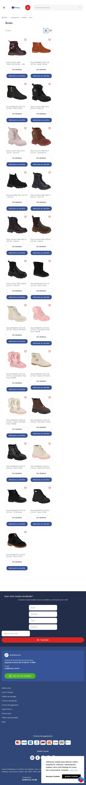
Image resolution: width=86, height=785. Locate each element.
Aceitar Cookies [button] (71, 776)
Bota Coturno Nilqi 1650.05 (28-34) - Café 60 (41, 240)
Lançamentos (15, 17)
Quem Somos (7, 709)
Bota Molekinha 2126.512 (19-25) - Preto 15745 (40, 511)
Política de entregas (9, 696)
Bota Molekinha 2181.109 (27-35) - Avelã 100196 (40, 63)
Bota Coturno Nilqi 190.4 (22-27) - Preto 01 (40, 108)
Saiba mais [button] (73, 770)
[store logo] (16, 7)
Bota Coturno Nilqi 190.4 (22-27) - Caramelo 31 (40, 152)
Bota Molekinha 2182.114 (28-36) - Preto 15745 (15, 467)
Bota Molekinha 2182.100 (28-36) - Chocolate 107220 (41, 421)
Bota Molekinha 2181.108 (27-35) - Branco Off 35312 (40, 375)
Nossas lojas (6, 713)
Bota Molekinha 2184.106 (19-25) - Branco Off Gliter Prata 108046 (16, 422)
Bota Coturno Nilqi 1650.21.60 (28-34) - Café (15, 63)
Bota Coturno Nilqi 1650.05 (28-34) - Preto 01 (16, 284)
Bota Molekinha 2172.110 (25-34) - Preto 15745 (40, 284)
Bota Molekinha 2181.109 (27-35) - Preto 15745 (15, 108)
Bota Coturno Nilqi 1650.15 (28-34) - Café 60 (16, 240)
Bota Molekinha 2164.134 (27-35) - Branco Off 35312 (16, 329)
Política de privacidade (10, 718)
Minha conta (6, 688)
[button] (25, 40)
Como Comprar (7, 692)
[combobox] (58, 7)
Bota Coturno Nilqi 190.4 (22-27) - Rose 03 (15, 152)
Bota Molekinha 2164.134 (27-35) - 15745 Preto (15, 511)
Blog (3, 722)
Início (5, 17)
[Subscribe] (43, 640)
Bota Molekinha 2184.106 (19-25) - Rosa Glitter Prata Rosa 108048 (16, 376)
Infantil (24, 17)
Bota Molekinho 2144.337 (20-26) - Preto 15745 (15, 556)
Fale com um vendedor (20, 676)
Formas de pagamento (10, 705)
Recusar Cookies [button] (53, 776)
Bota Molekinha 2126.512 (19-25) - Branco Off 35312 (40, 467)
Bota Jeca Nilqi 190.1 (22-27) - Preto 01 (16, 196)
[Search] (80, 7)
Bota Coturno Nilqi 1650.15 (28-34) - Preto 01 (41, 196)
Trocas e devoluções (9, 701)
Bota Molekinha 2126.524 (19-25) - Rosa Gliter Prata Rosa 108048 (40, 330)
